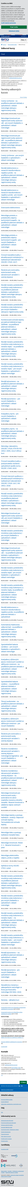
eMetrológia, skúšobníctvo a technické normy (11, 1104)
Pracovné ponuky (5, 1134)
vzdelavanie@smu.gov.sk (15, 78)
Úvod (3, 54)
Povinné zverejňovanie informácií (8, 1123)
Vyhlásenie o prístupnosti (18, 1171)
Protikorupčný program (6, 1138)
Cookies (3, 1172)
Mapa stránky (4, 1171)
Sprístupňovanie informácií (7, 1120)
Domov (3, 44)
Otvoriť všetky (23, 97)
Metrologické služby (12, 44)
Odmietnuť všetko (14, 31)
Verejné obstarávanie (5, 1132)
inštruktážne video (16, 1067)
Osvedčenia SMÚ (4, 1149)
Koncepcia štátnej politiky (7, 1099)
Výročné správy (4, 1141)
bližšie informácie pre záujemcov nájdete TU (12, 1037)
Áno (19, 1086)
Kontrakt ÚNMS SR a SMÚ (6, 1127)
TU (2, 1075)
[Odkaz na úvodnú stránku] (5, 40)
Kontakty (10, 1171)
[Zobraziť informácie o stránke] (6, 36)
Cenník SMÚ (4, 1046)
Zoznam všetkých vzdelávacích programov (11, 1042)
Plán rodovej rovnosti (6, 1136)
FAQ (2, 1112)
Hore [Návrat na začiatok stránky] (24, 1082)
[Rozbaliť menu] (24, 40)
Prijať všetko (14, 27)
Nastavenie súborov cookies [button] (11, 1172)
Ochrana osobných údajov (7, 1125)
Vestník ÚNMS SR (5, 1102)
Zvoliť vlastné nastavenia (8, 23)
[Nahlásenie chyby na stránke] (7, 1089)
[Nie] (22, 1086)
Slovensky (23, 36)
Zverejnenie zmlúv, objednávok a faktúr (10, 1129)
